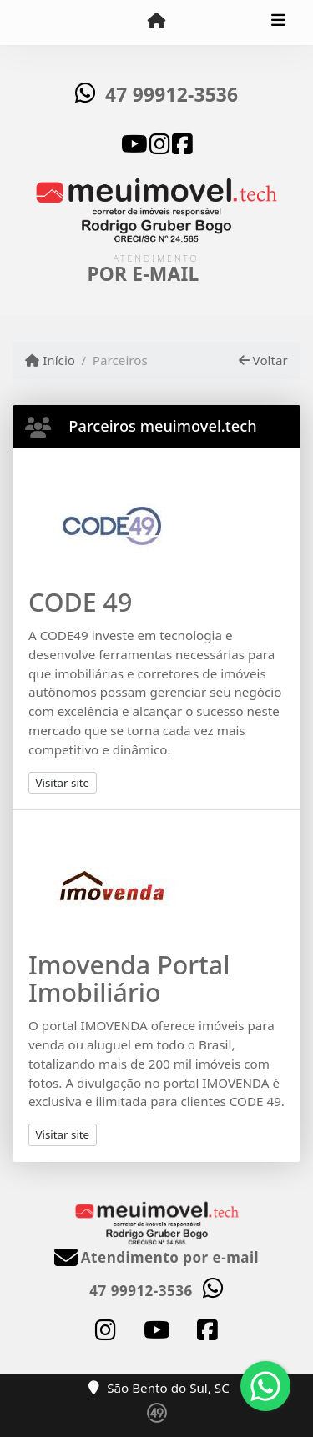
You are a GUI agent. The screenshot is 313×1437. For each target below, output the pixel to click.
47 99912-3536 (171, 95)
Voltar (263, 360)
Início (50, 360)
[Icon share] (134, 142)
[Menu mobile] (156, 22)
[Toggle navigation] (278, 22)
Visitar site (63, 782)
